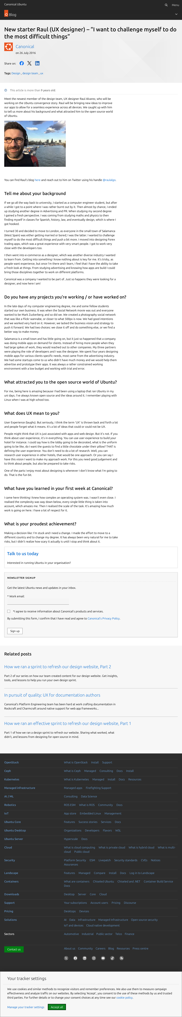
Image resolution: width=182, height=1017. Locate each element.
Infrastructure (86, 919)
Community (105, 804)
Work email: (38, 600)
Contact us (14, 949)
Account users (99, 902)
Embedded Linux (90, 813)
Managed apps (73, 787)
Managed (90, 770)
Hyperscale (71, 838)
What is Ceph (72, 770)
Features (69, 821)
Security (9, 860)
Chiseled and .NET (128, 881)
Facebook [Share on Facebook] (22, 63)
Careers (100, 948)
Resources (134, 779)
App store (70, 813)
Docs (120, 770)
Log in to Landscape (142, 872)
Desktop (69, 894)
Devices (84, 911)
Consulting (106, 770)
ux (41, 73)
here (38, 179)
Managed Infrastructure (113, 919)
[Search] (166, 5)
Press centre (140, 948)
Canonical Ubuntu (15, 4)
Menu (175, 5)
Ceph (7, 770)
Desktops (70, 911)
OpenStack (11, 762)
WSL (118, 830)
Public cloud (81, 851)
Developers (92, 830)
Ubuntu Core (12, 821)
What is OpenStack (76, 762)
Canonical (25, 46)
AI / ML (9, 796)
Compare (99, 872)
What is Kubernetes (76, 779)
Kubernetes (11, 779)
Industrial (87, 933)
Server (82, 894)
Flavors (107, 830)
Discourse (130, 902)
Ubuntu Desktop (15, 830)
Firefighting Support (98, 787)
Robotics (10, 804)
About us (69, 948)
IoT (6, 813)
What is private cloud (112, 847)
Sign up (15, 631)
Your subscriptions (75, 902)
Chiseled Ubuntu (103, 881)
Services (106, 821)
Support (107, 762)
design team (30, 73)
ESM (92, 860)
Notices (155, 860)
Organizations (72, 830)
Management (113, 813)
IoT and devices (73, 925)
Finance (129, 933)
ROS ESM (70, 804)
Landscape (11, 872)
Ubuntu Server (13, 838)
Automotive (71, 933)
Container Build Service (158, 881)
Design (16, 73)
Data (72, 919)
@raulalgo (109, 179)
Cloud (8, 847)
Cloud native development (103, 925)
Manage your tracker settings (25, 1007)
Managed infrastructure (19, 787)
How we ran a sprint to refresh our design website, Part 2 (57, 666)
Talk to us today (22, 553)
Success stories (88, 821)
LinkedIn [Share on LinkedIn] (37, 63)
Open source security (144, 919)
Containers (11, 881)
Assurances (71, 864)
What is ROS (87, 804)
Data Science (89, 796)
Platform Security (75, 860)
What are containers (76, 881)
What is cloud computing (79, 847)
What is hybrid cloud (141, 847)
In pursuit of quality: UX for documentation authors (52, 695)
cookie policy (124, 997)
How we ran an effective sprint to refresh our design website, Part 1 (67, 723)
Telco (118, 933)
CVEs (144, 860)
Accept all (57, 1007)
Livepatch (105, 860)
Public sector (104, 933)
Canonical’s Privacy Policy (104, 618)
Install (95, 762)
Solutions (10, 919)
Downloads (11, 894)
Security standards (125, 860)
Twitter (29, 63)
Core (93, 894)
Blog (111, 948)
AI (65, 919)
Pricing (116, 902)
